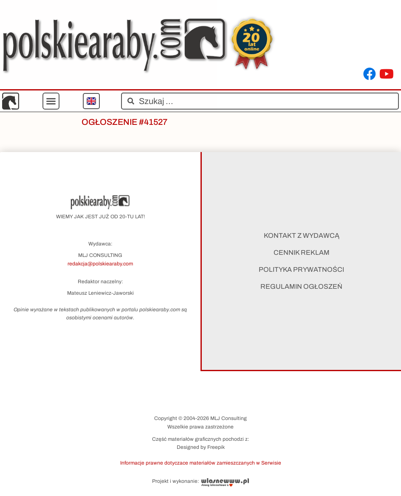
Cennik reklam (302, 252)
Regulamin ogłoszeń (301, 286)
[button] (50, 101)
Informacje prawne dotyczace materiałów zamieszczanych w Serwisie (200, 463)
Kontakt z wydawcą (301, 235)
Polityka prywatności (301, 269)
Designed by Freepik (201, 447)
